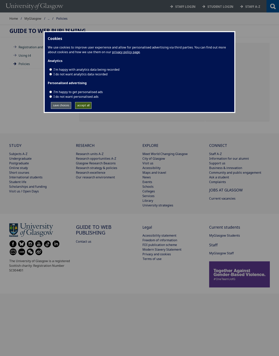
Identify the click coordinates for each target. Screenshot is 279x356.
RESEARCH (85, 145)
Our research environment (95, 177)
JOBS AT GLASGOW (226, 190)
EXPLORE (150, 145)
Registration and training (37, 47)
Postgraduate (19, 163)
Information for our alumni (229, 158)
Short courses (19, 172)
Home (13, 18)
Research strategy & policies (96, 168)
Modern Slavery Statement (161, 249)
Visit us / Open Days (24, 191)
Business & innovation (225, 168)
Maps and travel (154, 172)
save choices (61, 105)
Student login (220, 6)
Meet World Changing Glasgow (165, 154)
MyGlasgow (32, 18)
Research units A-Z (90, 154)
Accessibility (151, 168)
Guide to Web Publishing (47, 31)
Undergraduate (20, 158)
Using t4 (25, 55)
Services (148, 196)
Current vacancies (222, 198)
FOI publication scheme (159, 245)
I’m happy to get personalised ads (78, 92)
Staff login (185, 6)
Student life (17, 182)
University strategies (157, 205)
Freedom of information (159, 240)
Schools (148, 186)
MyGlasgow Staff (60, 18)
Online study (18, 168)
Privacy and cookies (156, 254)
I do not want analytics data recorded (80, 74)
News (146, 177)
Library (147, 200)
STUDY (15, 145)
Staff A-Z (215, 154)
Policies (24, 64)
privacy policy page (126, 52)
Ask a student (219, 177)
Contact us (83, 241)
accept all (83, 105)
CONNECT (218, 145)
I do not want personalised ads (76, 96)
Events (147, 182)
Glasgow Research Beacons (96, 163)
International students (26, 177)
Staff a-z (252, 6)
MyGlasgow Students (224, 235)
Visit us (147, 163)
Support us (217, 163)
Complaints (217, 182)
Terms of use (152, 259)
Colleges (148, 191)
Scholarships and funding (28, 186)
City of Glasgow (153, 158)
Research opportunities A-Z (96, 158)
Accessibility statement (159, 235)
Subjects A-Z (18, 154)
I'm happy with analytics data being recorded (86, 69)
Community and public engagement (235, 172)
